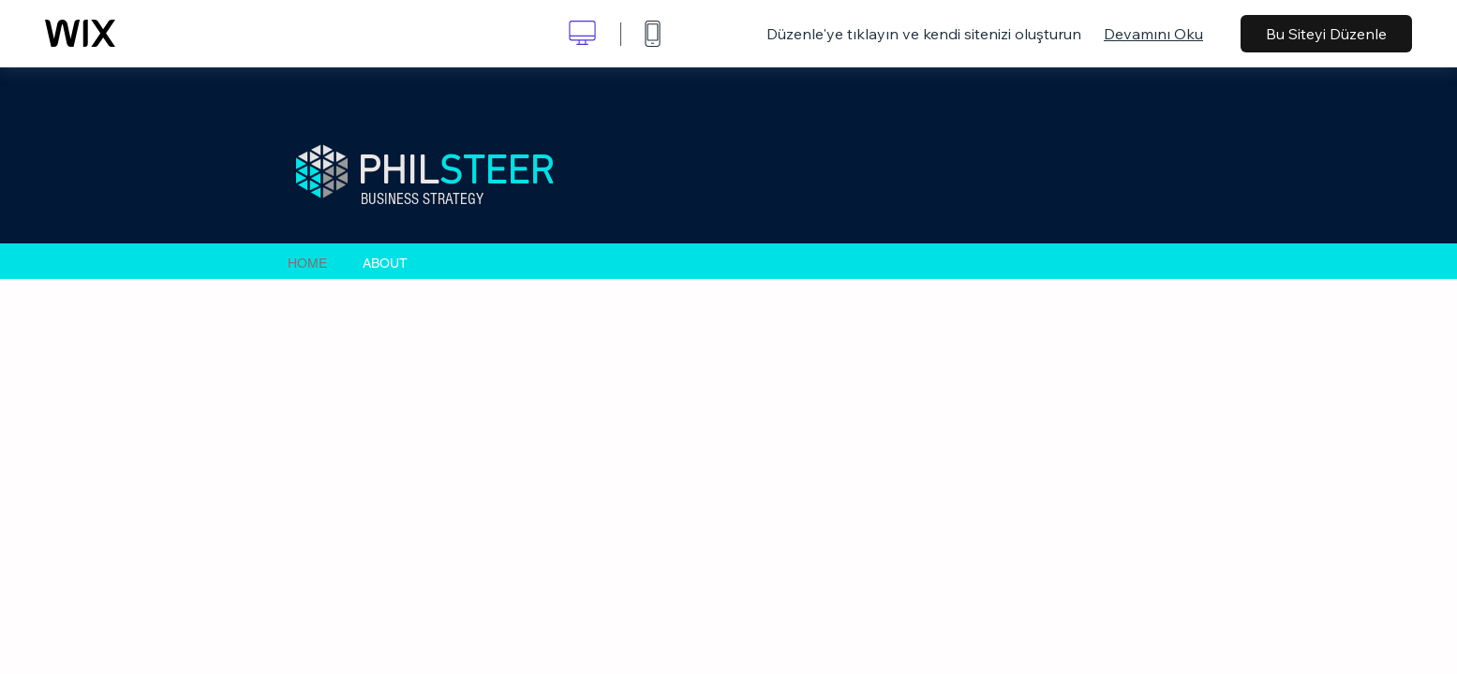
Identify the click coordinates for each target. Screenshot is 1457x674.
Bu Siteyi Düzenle (1326, 33)
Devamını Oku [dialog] (1153, 33)
